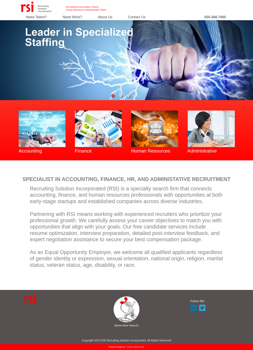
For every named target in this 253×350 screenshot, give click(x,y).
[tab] (112, 95)
